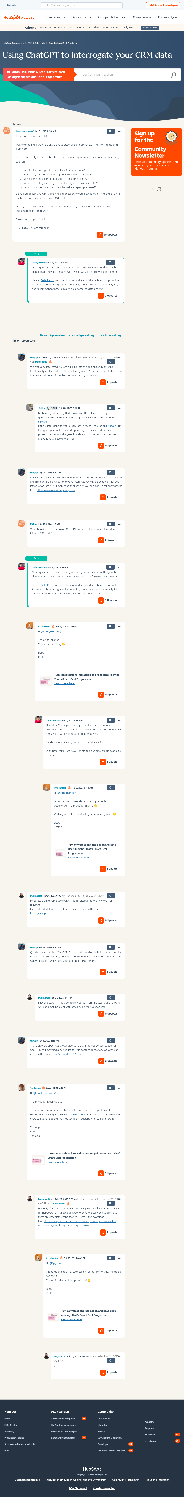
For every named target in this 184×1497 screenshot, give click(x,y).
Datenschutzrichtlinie (27, 1479)
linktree (42, 421)
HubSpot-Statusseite (157, 1479)
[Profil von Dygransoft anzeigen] (36, 896)
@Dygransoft (56, 1263)
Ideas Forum (78, 1114)
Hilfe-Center (10, 1425)
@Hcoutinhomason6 (44, 1093)
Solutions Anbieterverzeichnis (19, 1444)
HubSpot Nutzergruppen (63, 1425)
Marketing (103, 1425)
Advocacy (150, 1435)
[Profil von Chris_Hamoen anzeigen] (39, 262)
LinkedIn (111, 426)
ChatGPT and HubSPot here (68, 1054)
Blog (6, 1451)
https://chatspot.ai (40, 913)
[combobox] (82, 5)
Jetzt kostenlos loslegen (163, 5)
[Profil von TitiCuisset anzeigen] (35, 1088)
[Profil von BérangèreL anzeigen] (41, 362)
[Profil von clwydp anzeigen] (34, 357)
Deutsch (10, 5)
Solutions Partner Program (64, 1431)
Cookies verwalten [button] (104, 1488)
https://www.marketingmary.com (56, 490)
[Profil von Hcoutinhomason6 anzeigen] (25, 131)
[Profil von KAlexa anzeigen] (34, 524)
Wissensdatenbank (14, 1438)
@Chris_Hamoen (50, 631)
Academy (9, 1431)
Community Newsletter (63, 1438)
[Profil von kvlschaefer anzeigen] (44, 626)
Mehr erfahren (150, 27)
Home (7, 1419)
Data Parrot (47, 280)
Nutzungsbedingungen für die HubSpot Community (75, 1479)
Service (101, 1431)
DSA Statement (78, 1488)
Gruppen (149, 1428)
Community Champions (63, 1419)
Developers (104, 1444)
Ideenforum (150, 1441)
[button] (119, 131)
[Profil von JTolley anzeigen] (41, 408)
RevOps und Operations (110, 1438)
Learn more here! (64, 683)
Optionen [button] (17, 124)
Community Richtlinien (125, 1479)
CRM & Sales (104, 1419)
